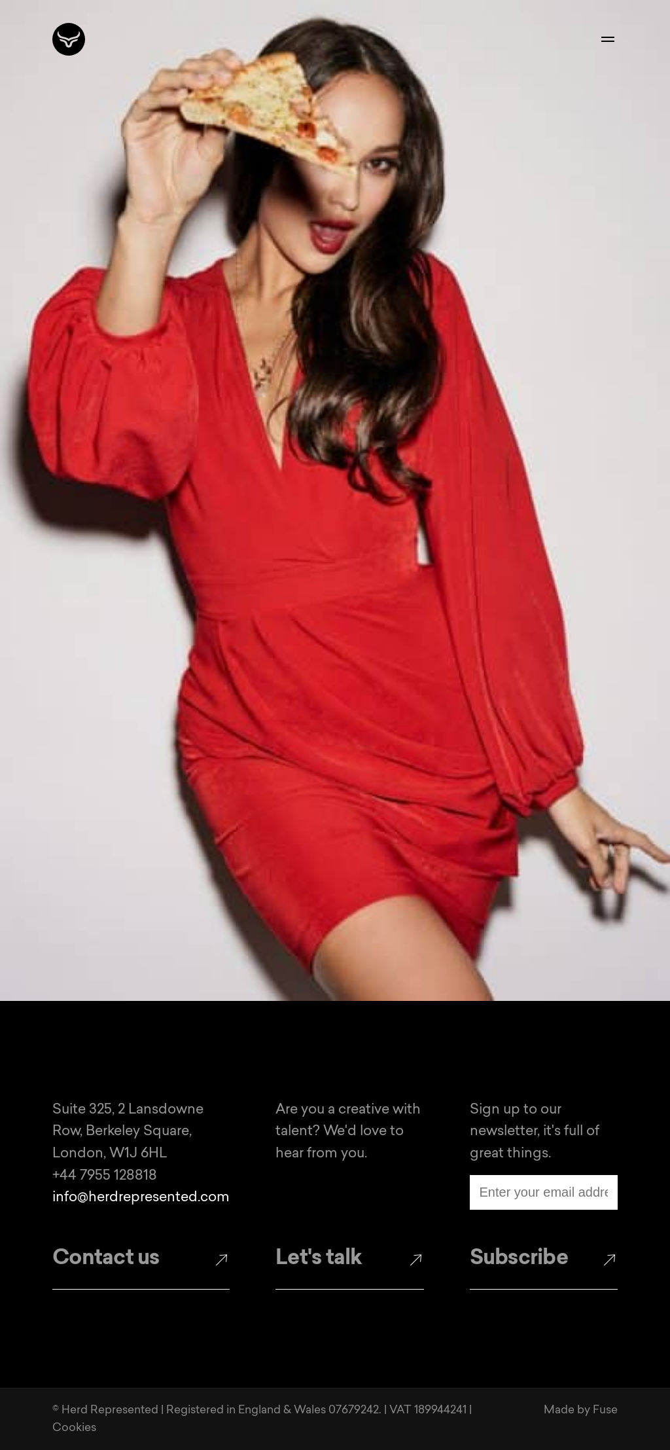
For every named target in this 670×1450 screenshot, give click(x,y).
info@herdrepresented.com (141, 1198)
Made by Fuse (581, 1410)
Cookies (74, 1428)
